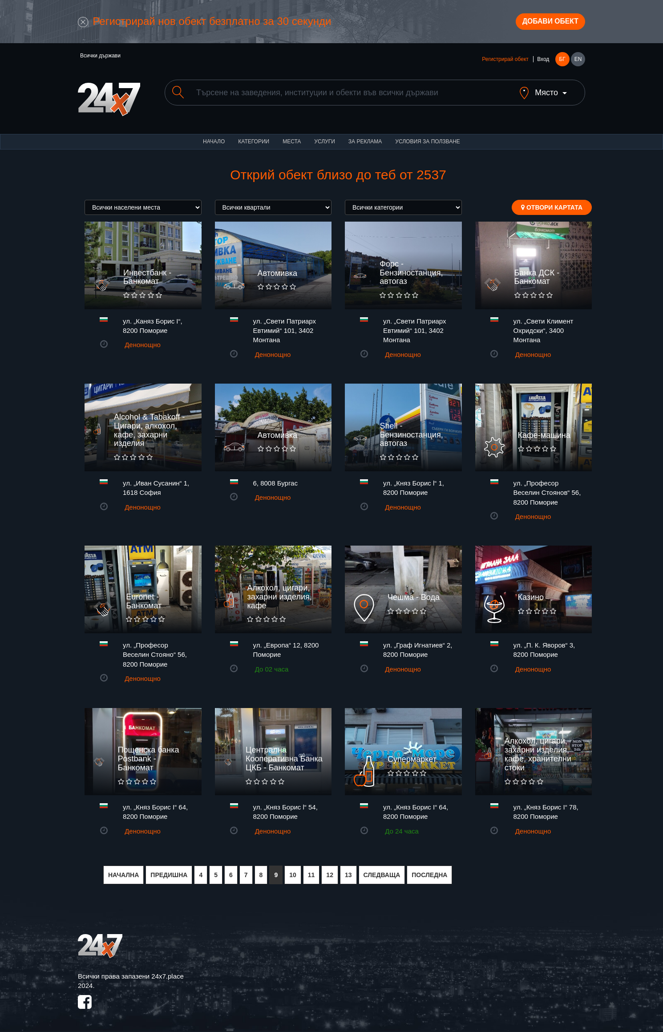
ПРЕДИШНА (168, 871)
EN (578, 63)
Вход (543, 63)
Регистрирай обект (505, 63)
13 (348, 871)
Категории (253, 138)
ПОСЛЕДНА (429, 871)
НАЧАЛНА (123, 871)
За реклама (365, 138)
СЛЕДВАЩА (382, 871)
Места (292, 138)
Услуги (324, 138)
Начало (214, 138)
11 (311, 871)
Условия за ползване (427, 138)
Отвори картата (551, 203)
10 (292, 871)
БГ (562, 63)
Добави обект (544, 23)
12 (329, 871)
